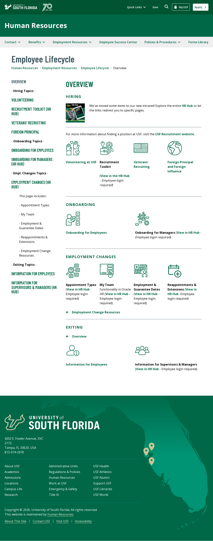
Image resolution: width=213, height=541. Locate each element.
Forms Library (198, 42)
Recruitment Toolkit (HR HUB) (31, 111)
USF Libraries (102, 489)
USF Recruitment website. (175, 134)
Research (11, 495)
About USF (12, 466)
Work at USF (58, 483)
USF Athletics (102, 472)
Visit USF (62, 521)
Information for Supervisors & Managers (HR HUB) (34, 287)
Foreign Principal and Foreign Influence (180, 166)
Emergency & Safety (63, 489)
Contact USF (41, 521)
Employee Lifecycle (95, 68)
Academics (12, 472)
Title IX (54, 495)
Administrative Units (63, 466)
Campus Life (13, 489)
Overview (18, 81)
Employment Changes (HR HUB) (31, 184)
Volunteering (22, 100)
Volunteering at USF (81, 162)
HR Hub (187, 106)
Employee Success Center (118, 42)
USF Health (101, 466)
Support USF (102, 483)
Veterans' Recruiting (28, 123)
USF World (100, 495)
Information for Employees (33, 273)
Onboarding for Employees (32, 150)
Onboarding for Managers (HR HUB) (31, 161)
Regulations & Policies (64, 472)
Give (155, 7)
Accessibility (83, 521)
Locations (11, 483)
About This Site (15, 521)
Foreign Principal (25, 132)
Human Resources (36, 25)
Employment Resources (59, 68)
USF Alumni (101, 477)
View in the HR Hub (115, 176)
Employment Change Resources (93, 312)
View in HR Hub (188, 232)
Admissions (13, 477)
